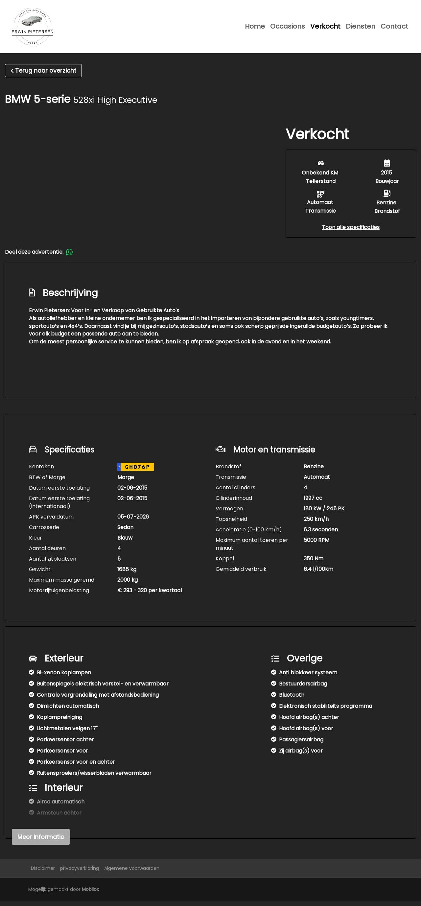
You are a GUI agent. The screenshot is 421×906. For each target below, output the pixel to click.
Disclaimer (43, 873)
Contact (394, 28)
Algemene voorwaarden (131, 873)
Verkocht (325, 28)
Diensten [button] (360, 28)
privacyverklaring (79, 873)
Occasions (287, 28)
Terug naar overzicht (43, 75)
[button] (351, 232)
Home (255, 28)
